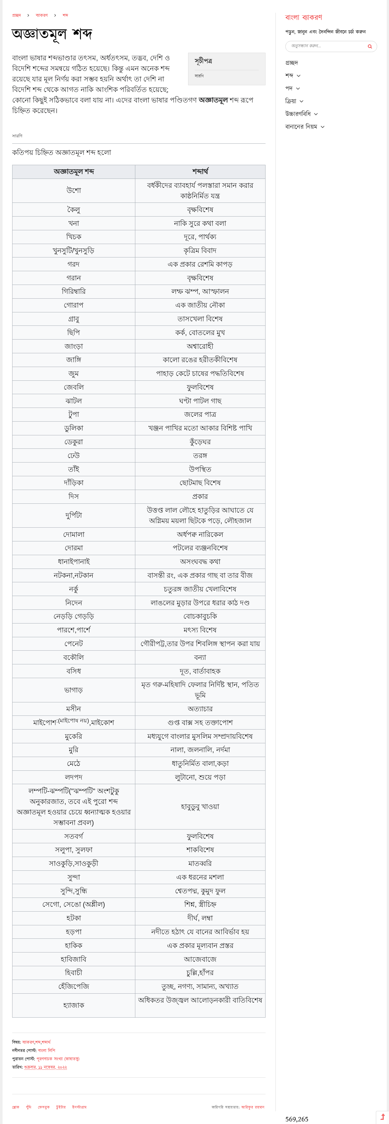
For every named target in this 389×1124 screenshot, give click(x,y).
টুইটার (61, 1107)
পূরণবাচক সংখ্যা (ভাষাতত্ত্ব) (57, 1059)
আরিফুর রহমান (253, 1107)
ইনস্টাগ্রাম (79, 1107)
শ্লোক (16, 1107)
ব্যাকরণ (42, 15)
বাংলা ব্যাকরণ (303, 17)
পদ (289, 88)
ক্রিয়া (290, 101)
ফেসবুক (44, 1107)
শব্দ (65, 15)
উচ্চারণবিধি (298, 114)
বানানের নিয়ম (301, 127)
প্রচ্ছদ (16, 15)
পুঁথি (29, 1107)
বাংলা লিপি (46, 1051)
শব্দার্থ (46, 1042)
